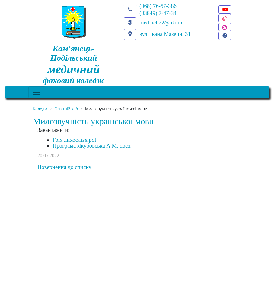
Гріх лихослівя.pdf (74, 140)
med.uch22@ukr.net (162, 22)
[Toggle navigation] (36, 92)
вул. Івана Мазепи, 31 (165, 34)
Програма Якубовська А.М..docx (92, 145)
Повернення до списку (64, 167)
